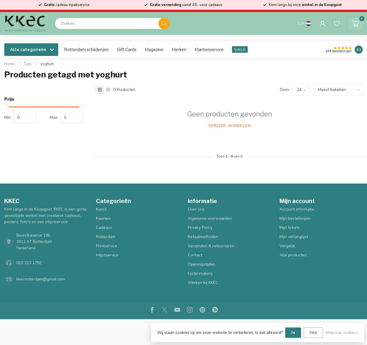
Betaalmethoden (203, 236)
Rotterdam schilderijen (86, 49)
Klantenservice (209, 49)
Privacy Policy (200, 227)
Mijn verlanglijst (294, 236)
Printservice (106, 246)
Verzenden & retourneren (211, 246)
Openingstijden (201, 264)
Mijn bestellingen (295, 218)
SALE (239, 49)
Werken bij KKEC (203, 282)
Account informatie (297, 209)
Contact (195, 255)
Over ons (196, 209)
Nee (313, 332)
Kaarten (103, 218)
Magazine (154, 49)
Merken (179, 49)
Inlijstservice (107, 255)
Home (9, 64)
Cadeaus (104, 227)
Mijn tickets (290, 227)
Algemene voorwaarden (210, 218)
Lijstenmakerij (200, 273)
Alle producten (293, 255)
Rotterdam (105, 236)
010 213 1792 (29, 263)
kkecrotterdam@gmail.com (40, 279)
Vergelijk (287, 246)
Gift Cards (126, 49)
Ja (293, 332)
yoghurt (47, 64)
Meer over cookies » (342, 332)
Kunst (101, 209)
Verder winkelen (229, 125)
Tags (28, 64)
